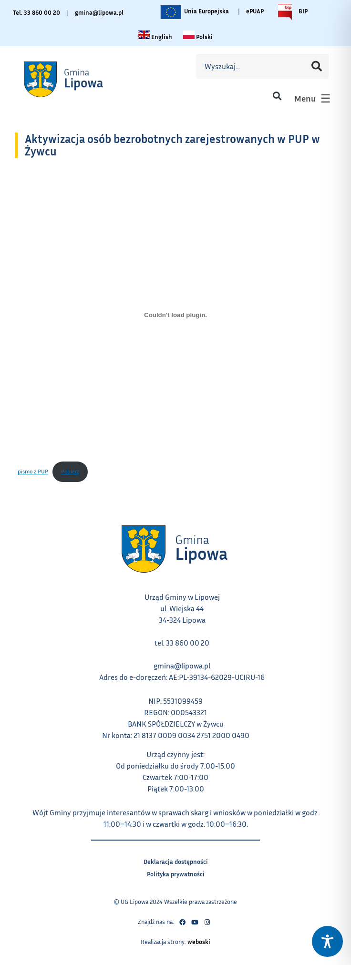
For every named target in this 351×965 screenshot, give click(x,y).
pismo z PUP (33, 471)
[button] (277, 96)
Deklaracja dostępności (176, 860)
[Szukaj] (317, 66)
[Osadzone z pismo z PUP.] (175, 315)
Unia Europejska (194, 12)
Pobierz (74, 468)
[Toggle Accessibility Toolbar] (327, 941)
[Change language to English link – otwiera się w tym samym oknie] (155, 36)
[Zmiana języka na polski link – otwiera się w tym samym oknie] (198, 36)
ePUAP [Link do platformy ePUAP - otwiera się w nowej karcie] (255, 11)
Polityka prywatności (176, 873)
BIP (290, 12)
